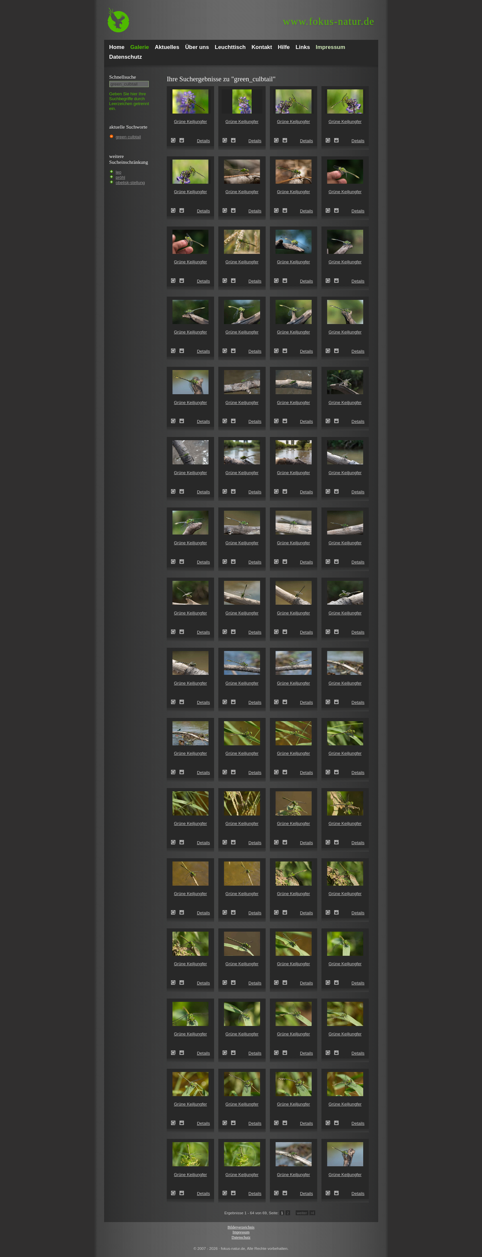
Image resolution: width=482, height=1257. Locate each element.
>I (312, 1213)
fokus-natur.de (329, 21)
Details (203, 140)
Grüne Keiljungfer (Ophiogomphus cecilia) (175, 140)
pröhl (120, 177)
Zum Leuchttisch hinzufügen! (181, 140)
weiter (302, 1213)
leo (118, 172)
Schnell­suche (122, 77)
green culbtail (128, 136)
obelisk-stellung (130, 182)
